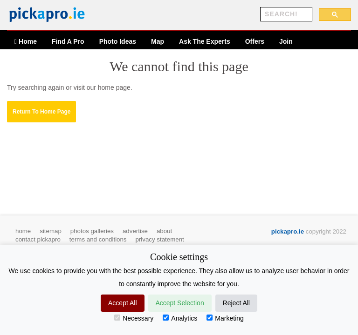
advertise (135, 231)
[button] (41, 111)
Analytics (180, 318)
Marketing (225, 318)
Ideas (117, 41)
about (164, 231)
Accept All (122, 303)
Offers (254, 41)
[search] (285, 14)
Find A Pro (68, 41)
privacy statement (160, 239)
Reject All (236, 303)
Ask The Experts (204, 41)
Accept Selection (179, 303)
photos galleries (92, 231)
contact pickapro (38, 239)
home (23, 231)
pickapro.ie (287, 231)
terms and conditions (98, 239)
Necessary (133, 318)
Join (286, 41)
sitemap (51, 231)
